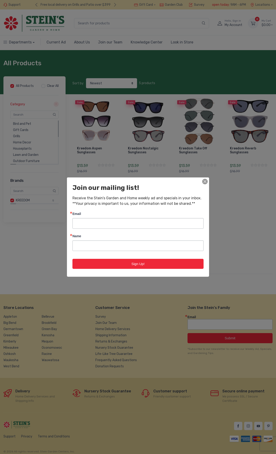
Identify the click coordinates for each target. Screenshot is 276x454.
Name (76, 235)
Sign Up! (138, 264)
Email (76, 213)
